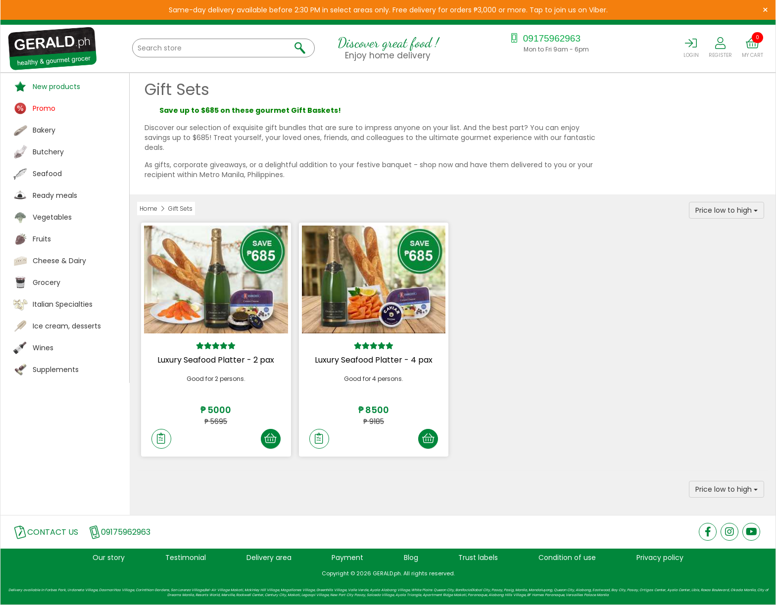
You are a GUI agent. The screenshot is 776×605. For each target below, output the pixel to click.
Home (148, 208)
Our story (109, 557)
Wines (43, 348)
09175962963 (544, 38)
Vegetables (52, 217)
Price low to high (726, 210)
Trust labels (478, 557)
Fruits (42, 239)
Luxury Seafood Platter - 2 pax (215, 360)
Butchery (48, 152)
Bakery (44, 130)
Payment (347, 557)
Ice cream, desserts (67, 326)
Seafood (47, 174)
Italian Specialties (63, 304)
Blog (411, 557)
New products (56, 87)
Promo (44, 108)
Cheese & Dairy (59, 261)
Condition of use (567, 557)
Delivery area (268, 557)
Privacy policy (659, 557)
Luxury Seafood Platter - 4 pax (374, 360)
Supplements (56, 369)
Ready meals (55, 195)
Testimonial (185, 557)
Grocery (46, 282)
